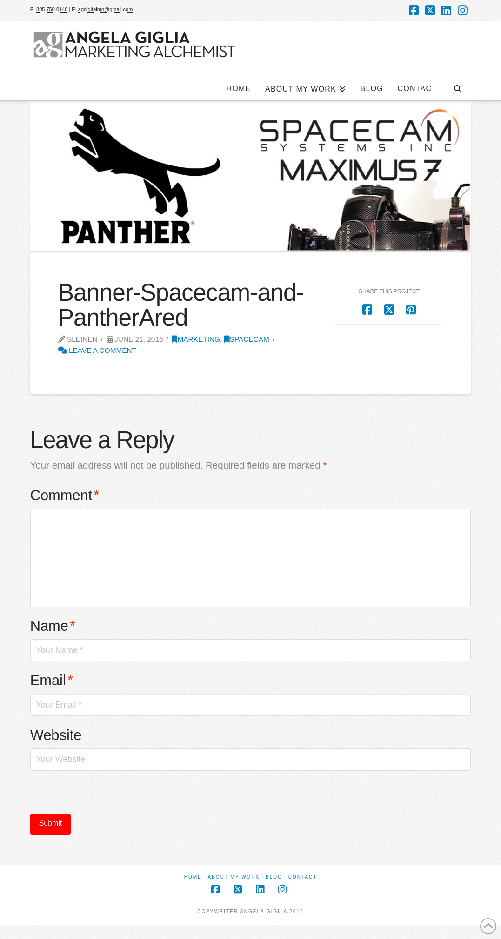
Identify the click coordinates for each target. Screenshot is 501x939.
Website (56, 735)
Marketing (196, 339)
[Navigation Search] (457, 84)
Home (193, 876)
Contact (302, 876)
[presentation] (101, 796)
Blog (274, 876)
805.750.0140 (51, 9)
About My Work (234, 876)
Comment (65, 495)
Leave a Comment (97, 350)
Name (52, 626)
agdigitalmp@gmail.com (105, 9)
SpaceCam (246, 339)
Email (51, 680)
